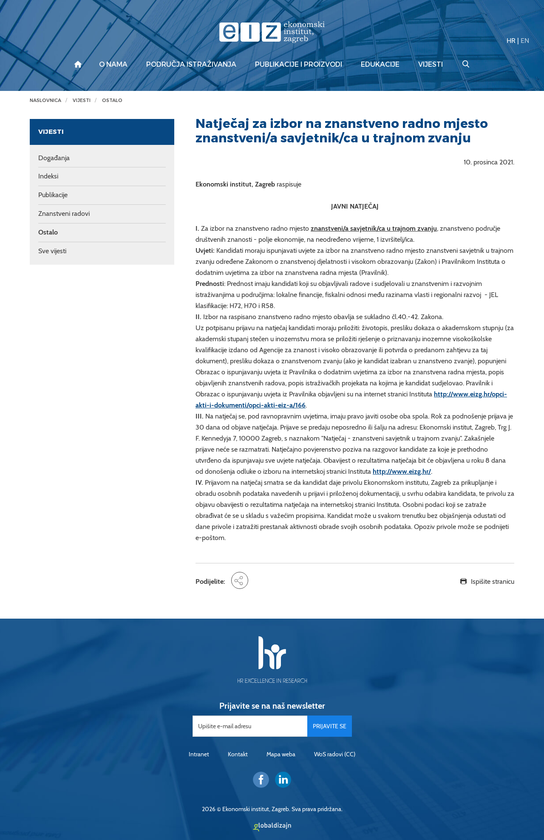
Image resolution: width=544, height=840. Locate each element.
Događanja (54, 158)
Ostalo (112, 100)
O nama (113, 64)
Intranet (199, 754)
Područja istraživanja (191, 64)
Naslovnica (45, 100)
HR (511, 41)
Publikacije (53, 195)
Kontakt (238, 754)
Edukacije (380, 64)
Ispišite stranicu (492, 581)
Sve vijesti (52, 251)
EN (525, 41)
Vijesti (430, 64)
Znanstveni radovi (64, 213)
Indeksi (48, 176)
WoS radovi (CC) (334, 754)
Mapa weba (280, 754)
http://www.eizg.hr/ (402, 471)
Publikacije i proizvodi (298, 64)
